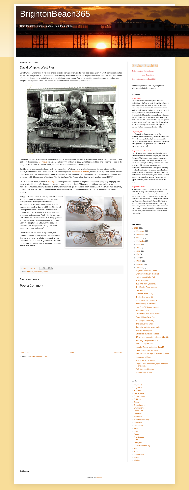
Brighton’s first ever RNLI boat (147, 274)
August (139, 244)
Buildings (137, 399)
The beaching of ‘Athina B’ (146, 304)
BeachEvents (139, 393)
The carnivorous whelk (144, 324)
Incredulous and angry (144, 294)
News (136, 431)
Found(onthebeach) (141, 419)
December (140, 231)
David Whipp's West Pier (145, 317)
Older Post (118, 353)
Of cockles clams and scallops (147, 334)
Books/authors (139, 396)
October (139, 238)
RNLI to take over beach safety (147, 314)
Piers (136, 440)
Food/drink (138, 417)
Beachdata (138, 391)
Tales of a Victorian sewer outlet (148, 327)
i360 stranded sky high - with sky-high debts (152, 354)
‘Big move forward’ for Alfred (146, 270)
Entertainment (139, 405)
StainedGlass (139, 454)
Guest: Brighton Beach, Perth (147, 351)
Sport (136, 452)
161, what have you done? (146, 284)
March (139, 261)
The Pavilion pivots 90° (144, 297)
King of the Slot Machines (145, 361)
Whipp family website (80, 172)
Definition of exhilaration (145, 369)
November (140, 234)
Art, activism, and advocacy (146, 301)
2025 (136, 228)
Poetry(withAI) (139, 443)
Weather (137, 460)
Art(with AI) (138, 388)
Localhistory (38, 271)
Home (72, 353)
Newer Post (25, 353)
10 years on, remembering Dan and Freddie (152, 337)
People (45, 271)
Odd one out (140, 291)
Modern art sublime (143, 357)
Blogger (99, 477)
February (140, 264)
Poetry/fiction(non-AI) (142, 446)
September (140, 241)
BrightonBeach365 (55, 14)
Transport (137, 457)
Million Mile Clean (142, 311)
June (138, 251)
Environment (138, 408)
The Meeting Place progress (146, 287)
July (138, 248)
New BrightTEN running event (147, 307)
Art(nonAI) (29, 271)
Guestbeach (138, 422)
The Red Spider (142, 280)
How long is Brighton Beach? (147, 341)
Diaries (136, 402)
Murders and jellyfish (144, 330)
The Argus (52, 181)
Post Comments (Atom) (39, 357)
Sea (135, 449)
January (139, 268)
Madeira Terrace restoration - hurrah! (150, 347)
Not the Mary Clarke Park (145, 277)
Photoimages (139, 437)
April (138, 258)
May (138, 254)
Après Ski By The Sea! (144, 344)
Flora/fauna (138, 414)
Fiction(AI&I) (138, 411)
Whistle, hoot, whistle (144, 372)
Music (136, 428)
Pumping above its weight (145, 320)
